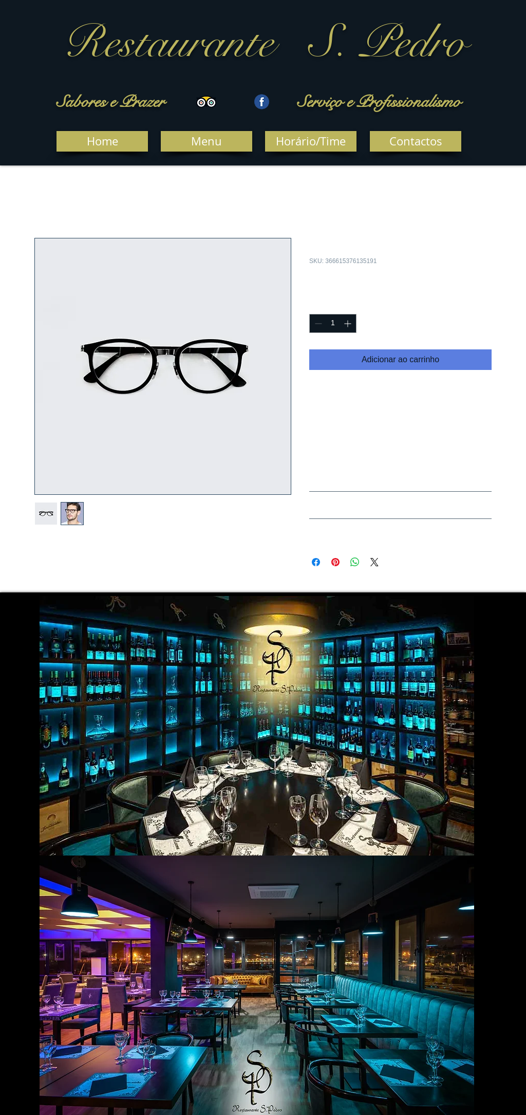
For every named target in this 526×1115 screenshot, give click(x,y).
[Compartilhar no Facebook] (316, 562)
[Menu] (206, 141)
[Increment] (348, 323)
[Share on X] (374, 562)
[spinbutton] (333, 323)
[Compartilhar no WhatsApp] (355, 562)
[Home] (102, 141)
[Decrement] (317, 323)
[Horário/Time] (310, 141)
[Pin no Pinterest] (335, 562)
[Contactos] (415, 141)
